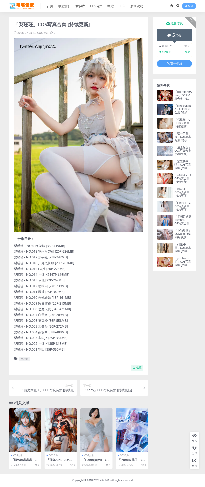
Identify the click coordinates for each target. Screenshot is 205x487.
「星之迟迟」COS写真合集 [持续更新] (182, 150)
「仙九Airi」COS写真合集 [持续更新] (60, 461)
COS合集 (42, 33)
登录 (189, 6)
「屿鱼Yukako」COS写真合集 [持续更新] (182, 111)
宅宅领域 (104, 480)
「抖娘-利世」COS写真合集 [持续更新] (182, 249)
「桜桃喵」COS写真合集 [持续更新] (182, 123)
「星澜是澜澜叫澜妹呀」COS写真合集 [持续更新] (182, 221)
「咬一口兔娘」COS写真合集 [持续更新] (182, 138)
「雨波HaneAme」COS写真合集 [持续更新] (183, 97)
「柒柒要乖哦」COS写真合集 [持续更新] (182, 166)
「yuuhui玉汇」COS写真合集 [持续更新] (182, 263)
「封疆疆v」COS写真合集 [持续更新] (183, 178)
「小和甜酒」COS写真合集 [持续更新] (182, 234)
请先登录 (174, 63)
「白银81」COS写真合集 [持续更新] (182, 206)
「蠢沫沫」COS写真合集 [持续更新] (182, 192)
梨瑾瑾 (25, 359)
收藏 (136, 367)
